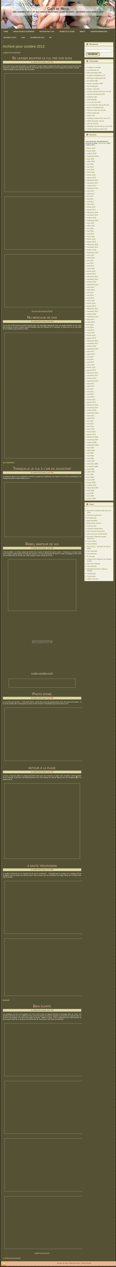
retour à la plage (42, 768)
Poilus (89, 115)
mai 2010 (90, 424)
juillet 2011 (91, 386)
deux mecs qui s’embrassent (97, 534)
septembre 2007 (92, 488)
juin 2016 (90, 228)
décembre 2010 (92, 405)
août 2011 (90, 383)
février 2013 (91, 335)
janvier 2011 (91, 402)
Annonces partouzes (94, 515)
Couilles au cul (92, 67)
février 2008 (91, 482)
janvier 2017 (91, 210)
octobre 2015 (91, 250)
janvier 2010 (91, 434)
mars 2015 (91, 268)
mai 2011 (90, 391)
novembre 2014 (92, 279)
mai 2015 (90, 263)
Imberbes (90, 97)
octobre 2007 (91, 485)
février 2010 (91, 432)
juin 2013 (90, 324)
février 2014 (91, 303)
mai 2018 (90, 167)
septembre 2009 (92, 445)
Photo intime (42, 694)
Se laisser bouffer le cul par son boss (42, 58)
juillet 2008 (91, 472)
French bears (91, 541)
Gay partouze (92, 553)
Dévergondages (92, 73)
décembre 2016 (92, 212)
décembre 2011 (92, 373)
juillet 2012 (91, 354)
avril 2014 (90, 298)
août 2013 (90, 319)
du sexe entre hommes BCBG (42, 311)
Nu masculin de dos (42, 317)
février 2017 (91, 207)
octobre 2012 (91, 346)
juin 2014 (90, 292)
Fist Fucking (91, 86)
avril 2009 (90, 458)
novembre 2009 (92, 440)
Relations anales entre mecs (97, 118)
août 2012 (90, 351)
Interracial (90, 99)
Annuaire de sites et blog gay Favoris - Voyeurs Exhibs (74, 1263)
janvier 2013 (91, 338)
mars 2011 (91, 397)
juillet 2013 (91, 322)
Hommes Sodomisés (94, 94)
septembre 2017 (92, 188)
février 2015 (91, 271)
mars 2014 (91, 300)
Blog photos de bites (94, 523)
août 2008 (90, 469)
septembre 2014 (92, 284)
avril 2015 (90, 266)
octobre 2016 (91, 218)
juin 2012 (90, 357)
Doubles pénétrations (94, 75)
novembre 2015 (92, 247)
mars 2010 (91, 429)
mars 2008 (91, 480)
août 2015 (90, 255)
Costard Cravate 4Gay (95, 528)
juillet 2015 (91, 258)
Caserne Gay (91, 526)
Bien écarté (42, 1006)
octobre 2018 (91, 153)
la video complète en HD (42, 673)
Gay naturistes (92, 551)
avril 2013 (90, 330)
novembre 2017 (92, 183)
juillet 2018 (91, 161)
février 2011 (91, 399)
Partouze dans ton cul (94, 110)
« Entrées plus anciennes (11, 52)
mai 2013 (90, 327)
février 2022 (91, 148)
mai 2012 (90, 359)
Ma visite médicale (93, 564)
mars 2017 (91, 204)
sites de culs (91, 123)
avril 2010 (90, 426)
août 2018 (90, 159)
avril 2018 (90, 169)
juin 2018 (90, 164)
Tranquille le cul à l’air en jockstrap (42, 468)
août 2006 (90, 490)
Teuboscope (91, 573)
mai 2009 (90, 456)
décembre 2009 (92, 437)
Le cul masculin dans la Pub (97, 105)
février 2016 (91, 239)
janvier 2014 (91, 306)
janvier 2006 (91, 498)
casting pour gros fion (42, 1253)
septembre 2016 (92, 220)
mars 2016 (91, 236)
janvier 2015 (91, 274)
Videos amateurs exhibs (95, 129)
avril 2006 (90, 496)
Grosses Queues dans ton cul (97, 91)
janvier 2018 (91, 177)
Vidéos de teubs (92, 579)
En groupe (90, 81)
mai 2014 (90, 295)
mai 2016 (90, 231)
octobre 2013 (91, 314)
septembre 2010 (92, 413)
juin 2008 (90, 474)
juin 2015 (90, 260)
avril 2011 (90, 394)
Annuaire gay (91, 518)
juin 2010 (90, 421)
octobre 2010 (91, 410)
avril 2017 (90, 202)
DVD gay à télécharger (95, 78)
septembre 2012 (92, 349)
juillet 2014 (91, 290)
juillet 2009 (91, 450)
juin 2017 (90, 196)
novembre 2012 (92, 343)
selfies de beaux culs (94, 121)
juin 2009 (90, 453)
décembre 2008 (92, 464)
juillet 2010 (91, 418)
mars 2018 (91, 172)
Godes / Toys (91, 89)
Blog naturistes (92, 520)
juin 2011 (90, 389)
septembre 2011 (92, 381)
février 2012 (91, 367)
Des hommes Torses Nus (96, 531)
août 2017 (90, 191)
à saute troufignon (42, 866)
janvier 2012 (91, 370)
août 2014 (90, 287)
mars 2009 (91, 461)
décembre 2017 (92, 180)
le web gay (91, 556)
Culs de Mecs (58, 9)
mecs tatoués (91, 566)
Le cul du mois (92, 102)
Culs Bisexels (92, 70)
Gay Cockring (92, 544)
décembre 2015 (92, 244)
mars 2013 (91, 332)
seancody (6, 1000)
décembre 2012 (92, 341)
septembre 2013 (92, 316)
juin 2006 (90, 493)
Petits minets (91, 113)
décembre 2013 (92, 308)
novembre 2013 (92, 311)
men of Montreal (8, 462)
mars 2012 (91, 365)
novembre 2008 (92, 466)
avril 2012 (90, 362)
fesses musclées (93, 83)
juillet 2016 (91, 226)
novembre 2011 (92, 375)
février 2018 (91, 175)
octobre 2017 (91, 186)
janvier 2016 (91, 242)
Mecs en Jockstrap (93, 107)
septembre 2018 (92, 156)
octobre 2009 (91, 442)
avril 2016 (90, 234)
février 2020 (91, 151)
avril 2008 (90, 477)
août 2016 (90, 223)
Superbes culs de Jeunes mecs (98, 126)
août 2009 (90, 448)
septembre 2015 (92, 252)
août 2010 (90, 416)
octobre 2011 (91, 378)
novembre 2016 (92, 215)
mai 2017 (90, 199)
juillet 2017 (91, 194)
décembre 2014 (92, 276)
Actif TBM (50, 62)
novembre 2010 (92, 407)
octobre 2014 (91, 282)
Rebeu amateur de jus (42, 544)
